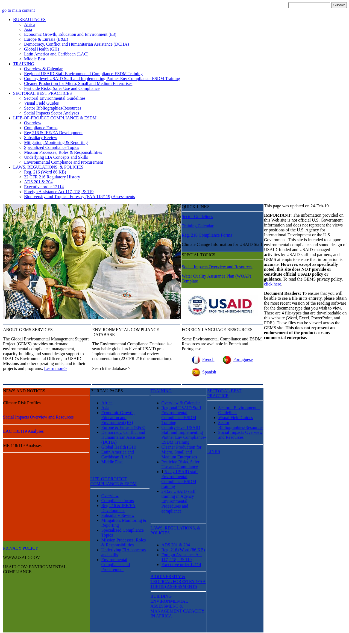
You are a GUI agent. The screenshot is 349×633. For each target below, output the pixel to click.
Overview (32, 122)
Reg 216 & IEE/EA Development (53, 132)
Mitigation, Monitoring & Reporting (56, 142)
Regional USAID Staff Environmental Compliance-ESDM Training (83, 73)
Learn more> (55, 368)
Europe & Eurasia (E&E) (46, 39)
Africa (29, 24)
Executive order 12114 (44, 186)
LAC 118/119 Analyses (23, 431)
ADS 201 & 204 (38, 181)
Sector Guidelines (197, 216)
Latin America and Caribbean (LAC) (56, 54)
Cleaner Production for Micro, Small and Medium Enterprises (78, 83)
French (202, 359)
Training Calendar (197, 225)
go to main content (18, 10)
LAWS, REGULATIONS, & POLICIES (48, 167)
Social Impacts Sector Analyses (51, 113)
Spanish (203, 372)
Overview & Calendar (43, 68)
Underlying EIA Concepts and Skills (56, 157)
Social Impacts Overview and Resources (217, 266)
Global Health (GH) (41, 49)
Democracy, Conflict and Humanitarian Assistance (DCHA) (76, 44)
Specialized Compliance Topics (51, 147)
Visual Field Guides (41, 103)
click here (272, 284)
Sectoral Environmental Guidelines (55, 98)
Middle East (34, 59)
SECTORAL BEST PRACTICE (224, 393)
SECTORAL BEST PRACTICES (42, 93)
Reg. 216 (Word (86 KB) (183, 549)
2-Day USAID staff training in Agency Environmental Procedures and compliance (179, 501)
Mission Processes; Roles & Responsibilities (63, 152)
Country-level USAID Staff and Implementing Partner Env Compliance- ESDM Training (102, 78)
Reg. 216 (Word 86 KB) (45, 172)
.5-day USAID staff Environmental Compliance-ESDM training (180, 479)
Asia (28, 29)
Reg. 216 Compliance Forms (207, 235)
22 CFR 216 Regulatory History (52, 177)
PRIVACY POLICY (20, 548)
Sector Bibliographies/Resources (52, 108)
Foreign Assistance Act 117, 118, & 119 (58, 191)
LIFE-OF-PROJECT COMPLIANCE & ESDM (54, 118)
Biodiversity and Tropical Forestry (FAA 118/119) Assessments (79, 196)
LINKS (213, 451)
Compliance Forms (40, 127)
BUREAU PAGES (29, 19)
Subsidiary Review (40, 137)
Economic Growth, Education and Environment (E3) (70, 34)
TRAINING (23, 63)
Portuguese (237, 359)
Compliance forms (117, 500)
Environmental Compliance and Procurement (63, 162)
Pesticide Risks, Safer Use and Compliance (61, 88)
